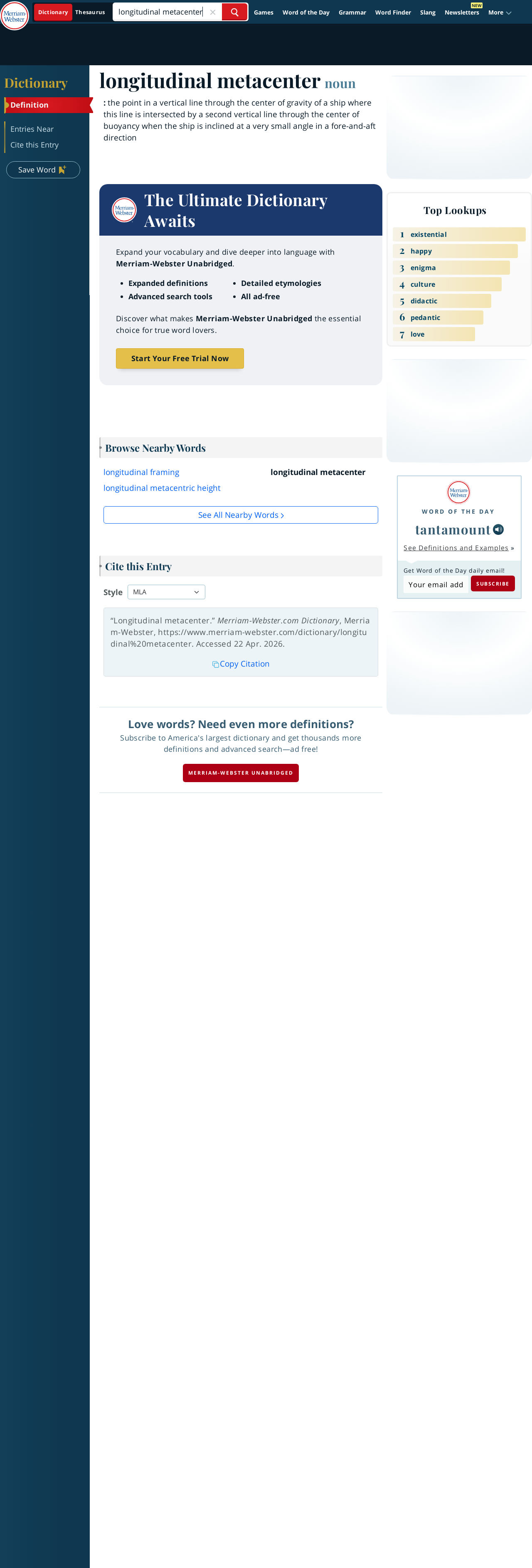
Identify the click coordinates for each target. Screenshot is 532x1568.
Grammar (352, 12)
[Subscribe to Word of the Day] (436, 584)
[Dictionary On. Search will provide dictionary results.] (72, 12)
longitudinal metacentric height (162, 487)
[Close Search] (213, 11)
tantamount (453, 529)
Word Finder (393, 12)
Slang (428, 12)
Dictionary (36, 82)
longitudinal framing (141, 472)
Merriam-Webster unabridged (240, 772)
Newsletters (462, 12)
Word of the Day (306, 12)
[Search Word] (234, 11)
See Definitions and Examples (456, 547)
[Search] (180, 11)
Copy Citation (241, 663)
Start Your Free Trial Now (180, 358)
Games (263, 12)
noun (340, 82)
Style (113, 592)
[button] (500, 12)
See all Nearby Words (238, 515)
